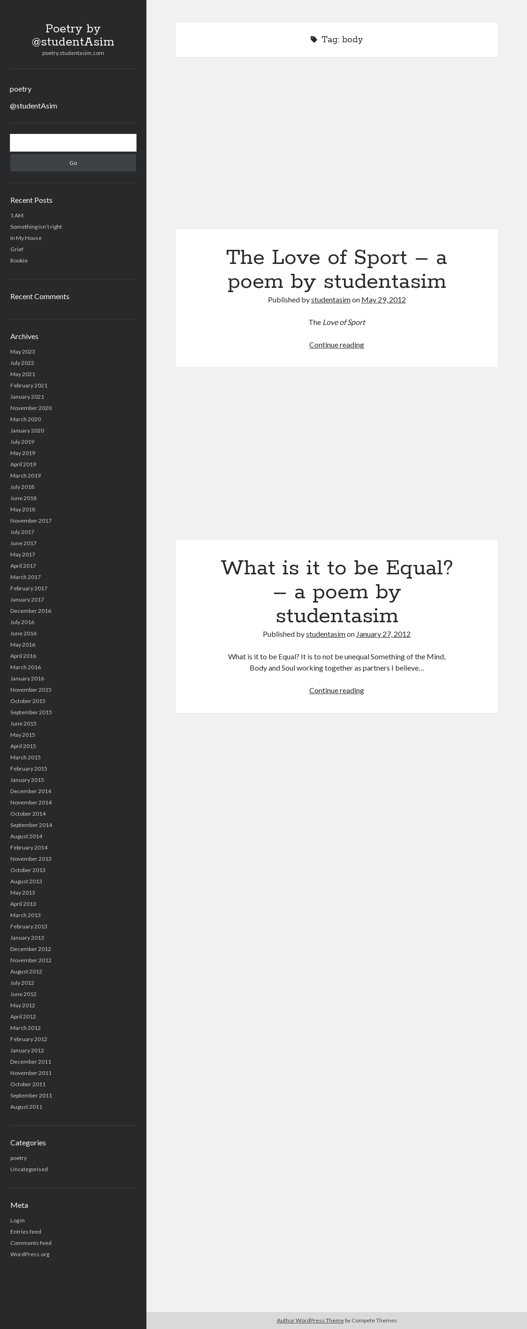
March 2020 (25, 419)
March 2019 (25, 475)
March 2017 (25, 576)
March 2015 (25, 757)
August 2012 (26, 971)
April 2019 (23, 464)
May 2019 (22, 452)
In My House (26, 237)
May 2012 (22, 1005)
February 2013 (28, 926)
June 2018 (23, 498)
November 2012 (31, 960)
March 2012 (25, 1027)
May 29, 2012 (383, 299)
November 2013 (31, 858)
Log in (17, 1220)
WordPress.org (29, 1254)
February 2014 (28, 847)
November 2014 (31, 802)
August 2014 (26, 836)
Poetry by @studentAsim (73, 36)
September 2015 (31, 712)
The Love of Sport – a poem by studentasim (336, 148)
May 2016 (22, 644)
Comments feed (31, 1242)
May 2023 (22, 351)
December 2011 (30, 1061)
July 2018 (22, 486)
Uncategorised (29, 1169)
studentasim (331, 299)
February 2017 (28, 588)
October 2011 (28, 1084)
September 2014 (31, 824)
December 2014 (30, 791)
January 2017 (27, 599)
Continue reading (336, 344)
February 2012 (28, 1039)
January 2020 (27, 430)
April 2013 (23, 903)
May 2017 (22, 554)
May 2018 (22, 509)
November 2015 (31, 689)
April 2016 (23, 655)
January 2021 (27, 396)
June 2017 (23, 543)
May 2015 (22, 734)
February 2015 (28, 768)
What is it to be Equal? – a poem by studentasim (336, 459)
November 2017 (31, 520)
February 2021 (28, 385)
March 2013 (25, 915)
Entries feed (25, 1231)
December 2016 (30, 610)
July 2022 (22, 362)
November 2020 (31, 407)
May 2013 (22, 892)
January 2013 (27, 937)
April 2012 (23, 1016)
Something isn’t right (36, 226)
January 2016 (27, 678)
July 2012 (22, 982)
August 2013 (26, 881)
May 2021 (22, 374)
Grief (16, 249)
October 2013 (28, 869)
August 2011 (26, 1106)
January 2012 (27, 1050)
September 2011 (31, 1095)
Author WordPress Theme (310, 1320)
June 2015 (23, 723)
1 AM (16, 215)
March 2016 (25, 667)
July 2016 (22, 622)
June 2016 (23, 633)
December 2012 (30, 948)
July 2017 (22, 531)
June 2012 (23, 993)
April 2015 (23, 745)
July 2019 (22, 441)
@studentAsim (33, 105)
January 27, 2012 (383, 633)
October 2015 (28, 700)
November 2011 (31, 1072)
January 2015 (27, 779)
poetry (20, 88)
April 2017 (23, 565)
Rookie (19, 260)
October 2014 (28, 813)
